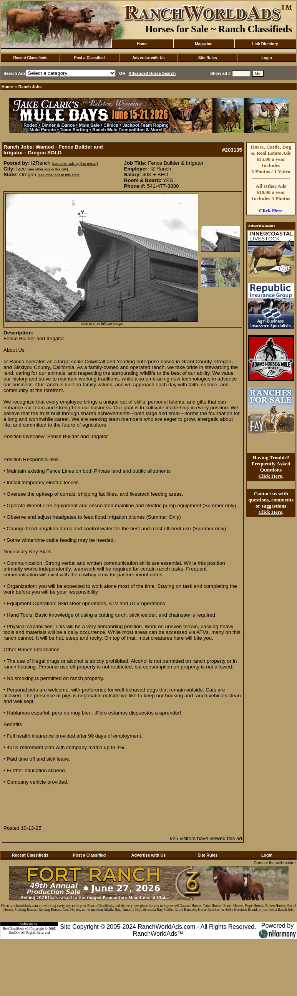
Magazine (203, 44)
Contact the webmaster (275, 862)
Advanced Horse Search (152, 73)
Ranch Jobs (29, 86)
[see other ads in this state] (59, 175)
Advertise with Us (149, 58)
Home (142, 44)
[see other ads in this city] (47, 169)
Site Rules (207, 58)
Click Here (271, 210)
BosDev (14, 933)
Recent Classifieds (30, 58)
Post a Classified (89, 58)
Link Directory (265, 44)
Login (266, 58)
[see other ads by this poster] (75, 163)
